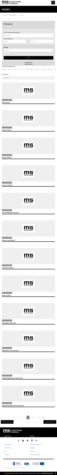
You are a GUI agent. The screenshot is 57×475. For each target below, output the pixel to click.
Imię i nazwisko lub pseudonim (12, 32)
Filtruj (28, 57)
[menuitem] (7, 436)
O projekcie (7, 454)
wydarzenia (7, 436)
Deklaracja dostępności (35, 444)
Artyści (21, 15)
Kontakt (32, 451)
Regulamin (32, 447)
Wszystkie (28, 50)
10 (39, 417)
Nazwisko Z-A (28, 77)
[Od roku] (15, 41)
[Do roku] (42, 41)
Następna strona (49, 422)
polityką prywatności (47, 473)
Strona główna (12, 15)
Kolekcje (6, 47)
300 (43, 417)
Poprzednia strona (7, 422)
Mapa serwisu (7, 447)
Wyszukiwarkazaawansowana (28, 63)
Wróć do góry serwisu (35, 454)
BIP (5, 451)
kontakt (32, 436)
